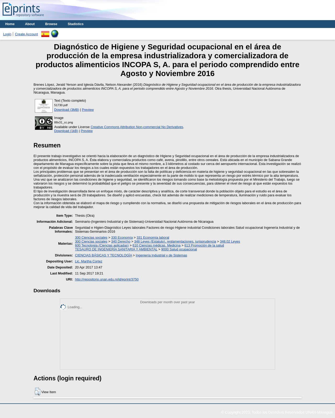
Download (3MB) (66, 110)
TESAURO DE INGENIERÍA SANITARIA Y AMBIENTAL (116, 249)
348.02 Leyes (230, 241)
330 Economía (122, 237)
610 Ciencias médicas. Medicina (156, 245)
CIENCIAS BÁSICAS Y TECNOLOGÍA (103, 255)
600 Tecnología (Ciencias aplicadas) (102, 245)
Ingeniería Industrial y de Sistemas (161, 255)
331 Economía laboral (153, 237)
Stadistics (75, 24)
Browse (51, 24)
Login (7, 34)
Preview (88, 110)
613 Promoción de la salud (204, 245)
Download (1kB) (66, 131)
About (30, 24)
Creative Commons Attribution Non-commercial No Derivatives (137, 127)
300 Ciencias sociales (91, 237)
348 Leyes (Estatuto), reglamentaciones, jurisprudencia (175, 241)
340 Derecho (120, 241)
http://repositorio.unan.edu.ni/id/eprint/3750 (106, 279)
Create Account (26, 34)
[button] (37, 392)
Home (10, 24)
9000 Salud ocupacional (179, 249)
